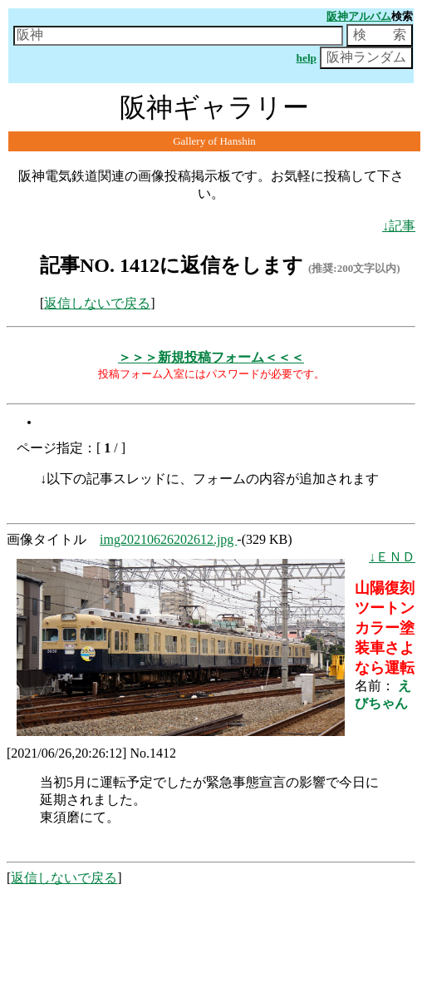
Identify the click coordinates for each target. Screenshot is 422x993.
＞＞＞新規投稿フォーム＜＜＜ (211, 357)
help (306, 58)
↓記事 (398, 226)
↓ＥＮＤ (392, 557)
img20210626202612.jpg (168, 539)
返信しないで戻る (97, 303)
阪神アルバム (358, 16)
